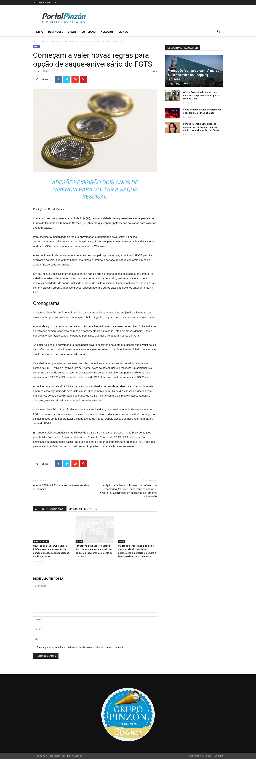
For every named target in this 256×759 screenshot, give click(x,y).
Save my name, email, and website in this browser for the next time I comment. (80, 647)
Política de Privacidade (199, 755)
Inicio (39, 31)
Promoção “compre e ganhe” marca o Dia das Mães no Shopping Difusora (193, 75)
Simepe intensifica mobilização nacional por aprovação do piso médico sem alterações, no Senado (202, 127)
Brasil (72, 31)
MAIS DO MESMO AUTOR (83, 509)
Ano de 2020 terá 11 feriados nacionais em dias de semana (61, 487)
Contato (219, 755)
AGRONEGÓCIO (41, 541)
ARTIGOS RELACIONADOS (49, 509)
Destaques (55, 31)
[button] (218, 32)
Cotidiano (88, 31)
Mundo (123, 31)
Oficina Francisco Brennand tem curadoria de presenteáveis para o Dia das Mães (201, 95)
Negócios (107, 31)
